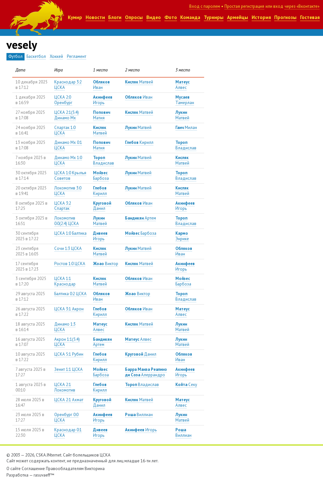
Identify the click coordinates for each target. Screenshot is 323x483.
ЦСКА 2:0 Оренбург (63, 99)
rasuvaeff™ (44, 475)
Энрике (182, 236)
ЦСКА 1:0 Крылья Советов (70, 175)
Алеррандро (146, 372)
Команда (190, 17)
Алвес (182, 84)
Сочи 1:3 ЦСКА (68, 248)
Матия (101, 115)
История (261, 17)
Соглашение (33, 468)
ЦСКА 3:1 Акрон (69, 309)
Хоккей (56, 56)
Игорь (102, 99)
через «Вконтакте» (302, 6)
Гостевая (310, 17)
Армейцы (237, 17)
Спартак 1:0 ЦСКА (65, 130)
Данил (102, 205)
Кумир (75, 17)
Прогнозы (285, 17)
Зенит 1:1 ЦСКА (68, 369)
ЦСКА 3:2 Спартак (62, 205)
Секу (186, 384)
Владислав (185, 145)
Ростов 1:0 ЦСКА (69, 263)
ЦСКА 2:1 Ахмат (68, 400)
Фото (170, 17)
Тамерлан (184, 99)
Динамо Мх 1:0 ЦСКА (68, 160)
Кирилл (139, 142)
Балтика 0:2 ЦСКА (70, 293)
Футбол (15, 56)
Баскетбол (36, 56)
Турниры (214, 17)
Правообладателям (65, 468)
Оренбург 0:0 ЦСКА (66, 417)
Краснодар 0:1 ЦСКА (68, 432)
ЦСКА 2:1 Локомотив (64, 387)
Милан (186, 127)
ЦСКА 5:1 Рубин (68, 354)
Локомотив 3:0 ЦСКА (67, 190)
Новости (95, 17)
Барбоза (101, 175)
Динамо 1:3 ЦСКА (65, 326)
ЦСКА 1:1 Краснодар (65, 281)
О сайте (13, 468)
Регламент (76, 56)
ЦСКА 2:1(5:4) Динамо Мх (66, 115)
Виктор (105, 263)
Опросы (134, 17)
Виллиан (139, 414)
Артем (140, 218)
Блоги (114, 17)
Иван (101, 84)
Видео (153, 17)
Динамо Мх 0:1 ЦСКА (68, 145)
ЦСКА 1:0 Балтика (70, 233)
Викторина (95, 468)
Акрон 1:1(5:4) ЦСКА (67, 342)
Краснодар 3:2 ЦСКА (68, 84)
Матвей (139, 82)
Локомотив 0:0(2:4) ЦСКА (66, 220)
